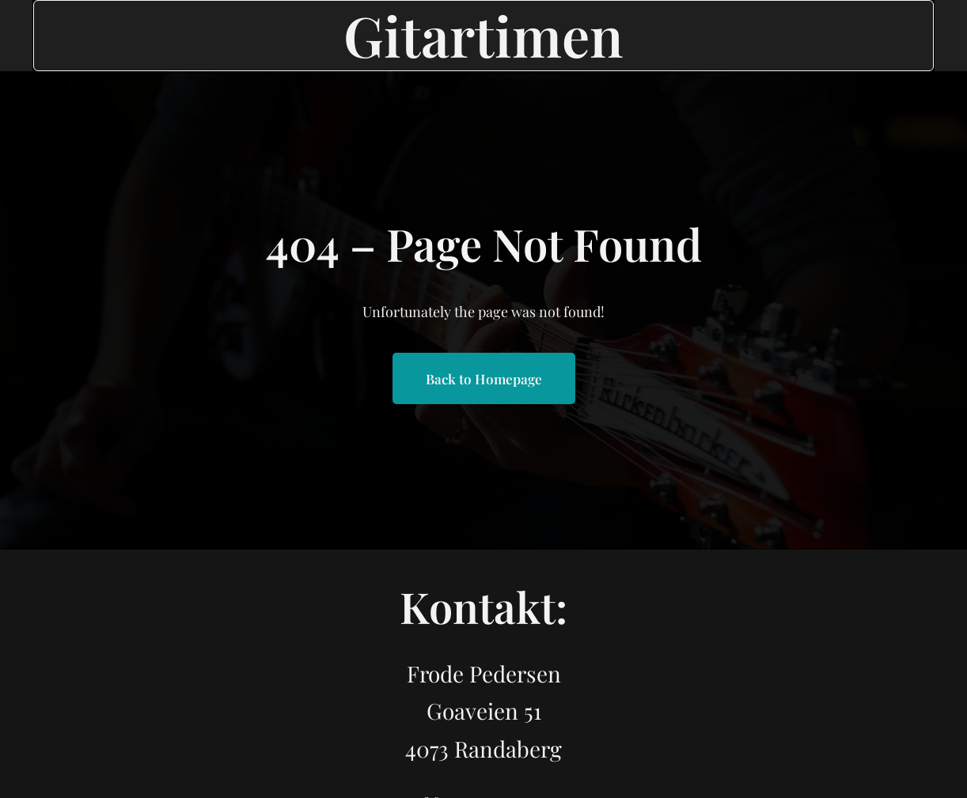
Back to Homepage (484, 378)
